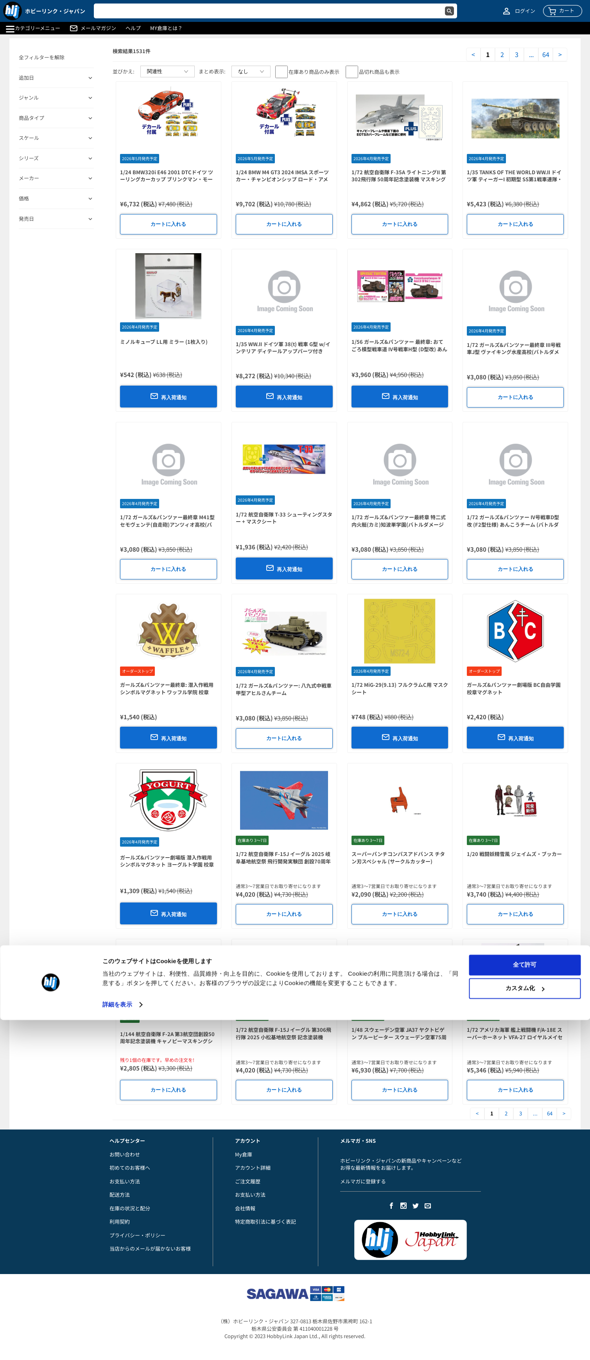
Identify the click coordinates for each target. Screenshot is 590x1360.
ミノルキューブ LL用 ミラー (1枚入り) (164, 341)
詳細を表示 (117, 1344)
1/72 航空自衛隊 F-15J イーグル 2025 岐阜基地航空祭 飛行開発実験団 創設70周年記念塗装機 (283, 861)
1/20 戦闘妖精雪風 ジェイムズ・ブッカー (514, 854)
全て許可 (524, 1304)
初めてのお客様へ (129, 1167)
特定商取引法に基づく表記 (265, 1221)
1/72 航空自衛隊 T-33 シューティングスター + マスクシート (284, 518)
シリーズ (29, 158)
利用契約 (119, 1221)
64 (545, 54)
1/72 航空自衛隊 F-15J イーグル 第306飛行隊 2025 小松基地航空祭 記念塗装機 (283, 1033)
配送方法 (119, 1194)
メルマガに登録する (363, 1181)
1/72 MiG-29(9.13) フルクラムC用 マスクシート (399, 688)
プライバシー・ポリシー (137, 1235)
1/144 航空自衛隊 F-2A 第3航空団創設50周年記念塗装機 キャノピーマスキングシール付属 (167, 1041)
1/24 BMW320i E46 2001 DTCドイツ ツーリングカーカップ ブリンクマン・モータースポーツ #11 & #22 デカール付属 (166, 179)
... (531, 54)
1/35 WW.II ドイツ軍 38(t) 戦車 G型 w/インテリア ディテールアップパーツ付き (283, 347)
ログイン (525, 10)
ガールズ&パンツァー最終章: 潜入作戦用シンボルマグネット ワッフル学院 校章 (166, 688)
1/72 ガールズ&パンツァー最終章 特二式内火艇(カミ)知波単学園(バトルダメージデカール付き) (398, 524)
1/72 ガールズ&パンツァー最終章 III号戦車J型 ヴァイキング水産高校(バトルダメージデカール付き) (514, 352)
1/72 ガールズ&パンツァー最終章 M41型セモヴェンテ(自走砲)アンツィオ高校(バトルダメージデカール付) (167, 524)
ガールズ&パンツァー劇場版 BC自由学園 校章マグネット (514, 688)
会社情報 (245, 1208)
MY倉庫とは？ (166, 28)
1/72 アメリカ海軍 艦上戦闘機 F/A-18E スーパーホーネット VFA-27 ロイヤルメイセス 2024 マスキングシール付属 (515, 1037)
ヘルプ (133, 28)
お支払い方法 (124, 1181)
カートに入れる (168, 224)
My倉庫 (243, 1154)
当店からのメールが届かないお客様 (150, 1248)
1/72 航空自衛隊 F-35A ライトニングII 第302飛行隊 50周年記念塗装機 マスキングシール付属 (398, 179)
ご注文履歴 (247, 1181)
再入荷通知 (168, 396)
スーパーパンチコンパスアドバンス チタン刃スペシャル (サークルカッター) (398, 857)
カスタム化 (525, 1328)
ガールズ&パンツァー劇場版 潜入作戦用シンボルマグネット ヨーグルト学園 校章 (167, 861)
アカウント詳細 (253, 1167)
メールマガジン (98, 28)
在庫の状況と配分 (129, 1208)
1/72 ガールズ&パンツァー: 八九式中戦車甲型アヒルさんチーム (284, 689)
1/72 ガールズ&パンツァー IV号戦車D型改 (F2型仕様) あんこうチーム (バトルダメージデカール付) (513, 524)
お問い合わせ (124, 1154)
